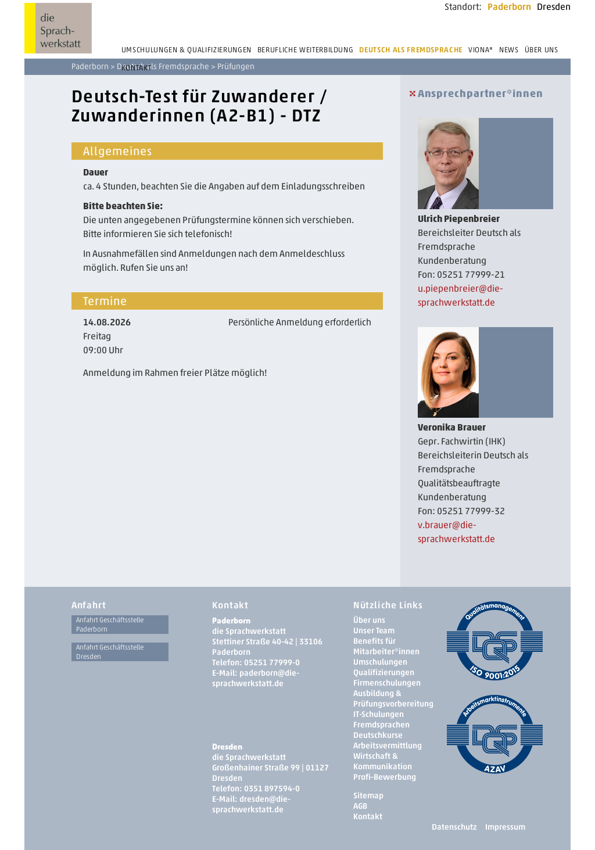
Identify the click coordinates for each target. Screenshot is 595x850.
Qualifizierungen (383, 672)
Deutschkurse (378, 735)
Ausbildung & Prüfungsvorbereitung (393, 698)
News (509, 49)
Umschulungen (380, 662)
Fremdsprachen (381, 725)
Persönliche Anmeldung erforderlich (299, 322)
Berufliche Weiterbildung (305, 49)
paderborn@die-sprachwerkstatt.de (255, 678)
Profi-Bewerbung (384, 777)
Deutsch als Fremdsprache (411, 49)
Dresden (554, 6)
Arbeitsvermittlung (387, 746)
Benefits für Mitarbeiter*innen (386, 646)
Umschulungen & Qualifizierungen (186, 49)
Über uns (541, 49)
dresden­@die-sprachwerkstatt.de (251, 804)
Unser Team (374, 631)
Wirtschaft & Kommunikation (382, 761)
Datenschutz (454, 827)
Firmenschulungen (387, 683)
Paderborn (509, 6)
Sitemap (368, 796)
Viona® (480, 49)
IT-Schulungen (378, 714)
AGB (360, 806)
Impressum (505, 827)
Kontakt (136, 67)
